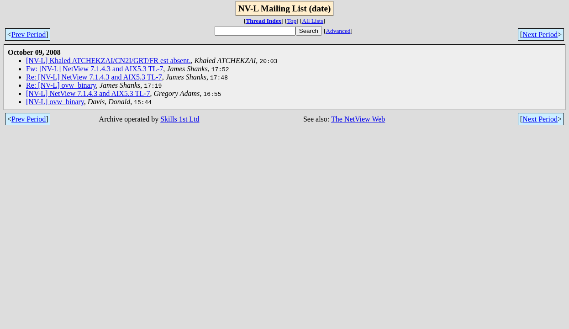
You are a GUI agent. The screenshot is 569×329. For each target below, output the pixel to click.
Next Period (540, 34)
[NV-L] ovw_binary (55, 102)
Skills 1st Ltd (179, 119)
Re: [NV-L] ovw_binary (61, 85)
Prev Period (28, 34)
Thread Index (263, 20)
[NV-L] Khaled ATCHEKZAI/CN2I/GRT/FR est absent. (108, 60)
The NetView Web (358, 119)
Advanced (338, 30)
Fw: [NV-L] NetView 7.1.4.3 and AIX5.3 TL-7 (94, 69)
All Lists (312, 20)
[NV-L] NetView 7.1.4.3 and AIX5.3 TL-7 (88, 93)
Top (292, 20)
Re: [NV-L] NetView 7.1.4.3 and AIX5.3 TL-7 (94, 77)
